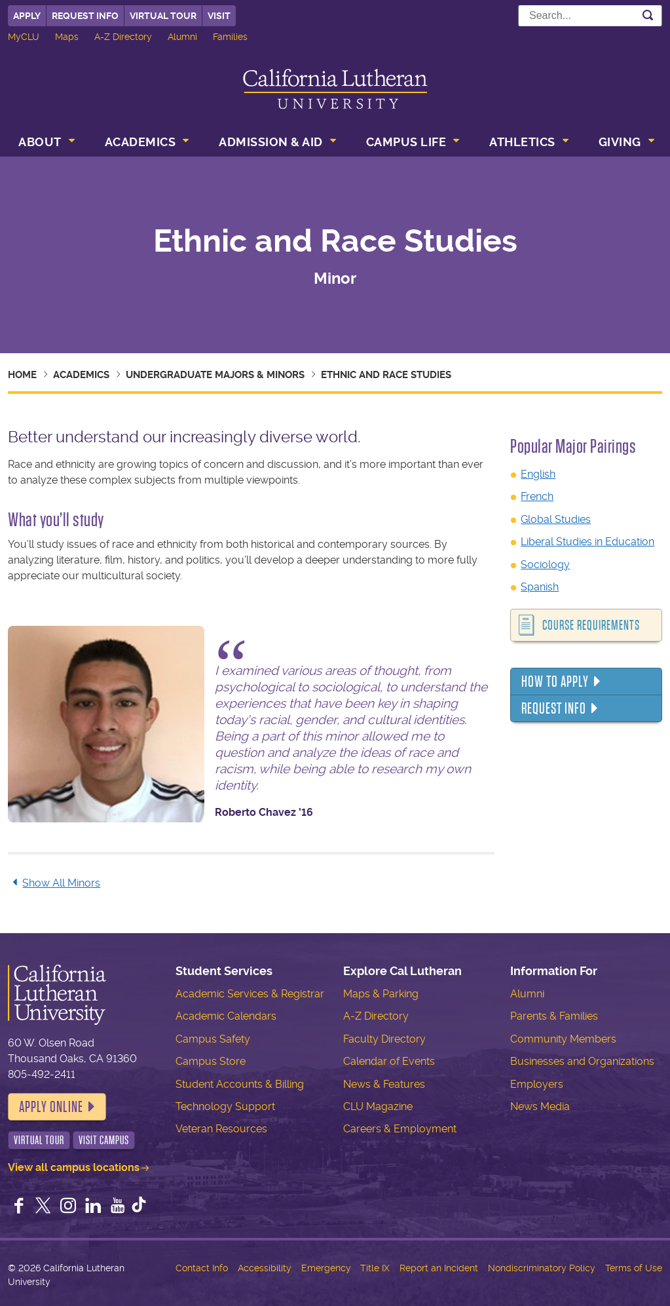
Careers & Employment (399, 1129)
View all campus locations (74, 1167)
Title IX (375, 1268)
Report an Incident (439, 1268)
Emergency (326, 1268)
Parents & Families (554, 1016)
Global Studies (556, 519)
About (40, 142)
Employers (536, 1084)
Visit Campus (104, 1140)
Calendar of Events (389, 1061)
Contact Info (202, 1268)
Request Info (85, 15)
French (537, 496)
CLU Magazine (378, 1106)
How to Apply (555, 681)
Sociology (545, 564)
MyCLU (23, 36)
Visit (219, 15)
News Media (540, 1106)
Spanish (540, 587)
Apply (27, 15)
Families (230, 36)
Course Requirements (591, 625)
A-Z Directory (123, 36)
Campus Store (211, 1061)
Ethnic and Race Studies (386, 375)
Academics (140, 142)
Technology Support (225, 1106)
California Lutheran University (335, 88)
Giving (620, 142)
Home (22, 375)
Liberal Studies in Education (587, 541)
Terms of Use (633, 1268)
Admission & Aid (271, 142)
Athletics (522, 142)
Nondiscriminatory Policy (541, 1268)
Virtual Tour (163, 15)
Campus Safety (213, 1039)
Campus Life (406, 142)
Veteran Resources (221, 1129)
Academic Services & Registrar (250, 994)
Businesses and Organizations (582, 1061)
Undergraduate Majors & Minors (215, 375)
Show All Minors (54, 883)
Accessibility (264, 1268)
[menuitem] (45, 143)
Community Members (563, 1039)
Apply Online (51, 1106)
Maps (67, 36)
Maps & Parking (381, 994)
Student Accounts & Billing (240, 1084)
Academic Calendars (226, 1016)
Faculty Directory (384, 1039)
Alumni (182, 36)
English (538, 474)
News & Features (384, 1084)
